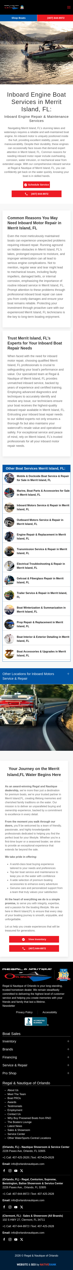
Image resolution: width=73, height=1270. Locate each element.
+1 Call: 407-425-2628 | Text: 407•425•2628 (28, 1157)
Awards (11, 1102)
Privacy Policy (24, 1012)
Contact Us (14, 1114)
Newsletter (8, 1005)
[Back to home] (14, 7)
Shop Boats (19, 17)
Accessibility (50, 1012)
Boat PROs (14, 1098)
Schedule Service (36, 185)
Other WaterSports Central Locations (29, 1138)
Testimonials (14, 1106)
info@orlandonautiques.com (27, 1164)
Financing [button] (9, 1057)
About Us (12, 1090)
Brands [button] (7, 1049)
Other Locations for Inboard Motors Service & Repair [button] (28, 676)
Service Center (16, 1134)
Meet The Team (16, 1094)
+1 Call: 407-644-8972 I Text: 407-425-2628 (28, 1193)
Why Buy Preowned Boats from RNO (29, 1118)
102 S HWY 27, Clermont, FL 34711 (23, 1219)
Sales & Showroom (18, 1130)
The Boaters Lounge (19, 1122)
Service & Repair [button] (14, 1065)
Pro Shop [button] (9, 1073)
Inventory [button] (9, 1041)
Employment (14, 1110)
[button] (69, 7)
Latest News (14, 1126)
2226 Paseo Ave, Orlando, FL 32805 (23, 1151)
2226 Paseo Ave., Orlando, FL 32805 (24, 1187)
